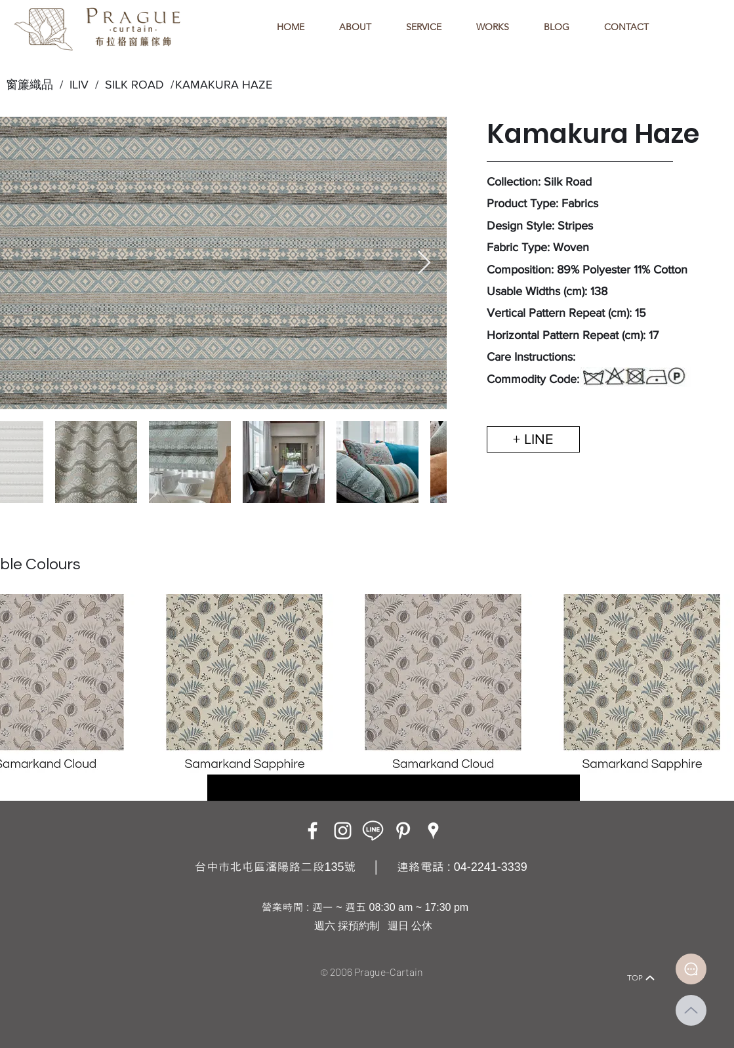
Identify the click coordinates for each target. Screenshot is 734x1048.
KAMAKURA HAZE (223, 84)
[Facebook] (312, 830)
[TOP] (641, 978)
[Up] (691, 1010)
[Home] (82, 959)
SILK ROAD (131, 84)
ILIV (79, 84)
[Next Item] (424, 263)
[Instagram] (342, 830)
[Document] (691, 969)
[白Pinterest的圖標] (403, 830)
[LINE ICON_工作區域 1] (372, 830)
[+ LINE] (533, 439)
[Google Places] (433, 830)
